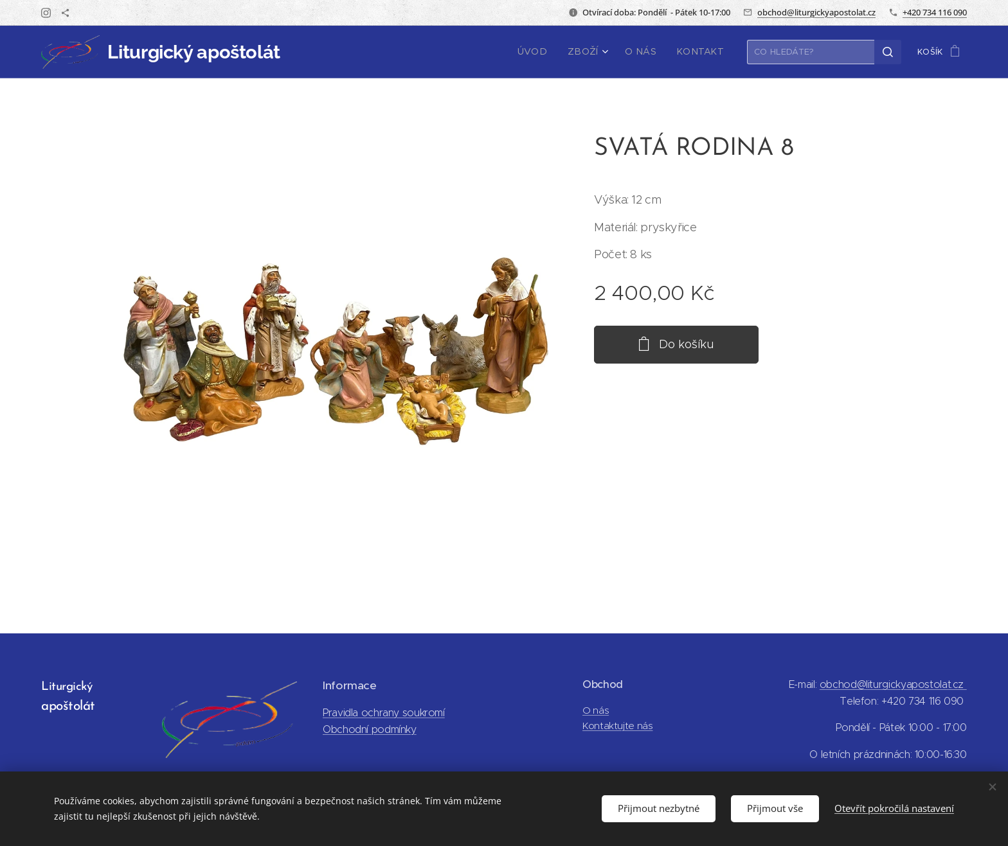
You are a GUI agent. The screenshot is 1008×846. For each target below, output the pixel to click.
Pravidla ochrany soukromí (384, 713)
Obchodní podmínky (370, 729)
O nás (595, 710)
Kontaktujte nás (617, 725)
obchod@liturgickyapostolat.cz (816, 12)
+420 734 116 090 (935, 12)
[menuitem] (547, 52)
